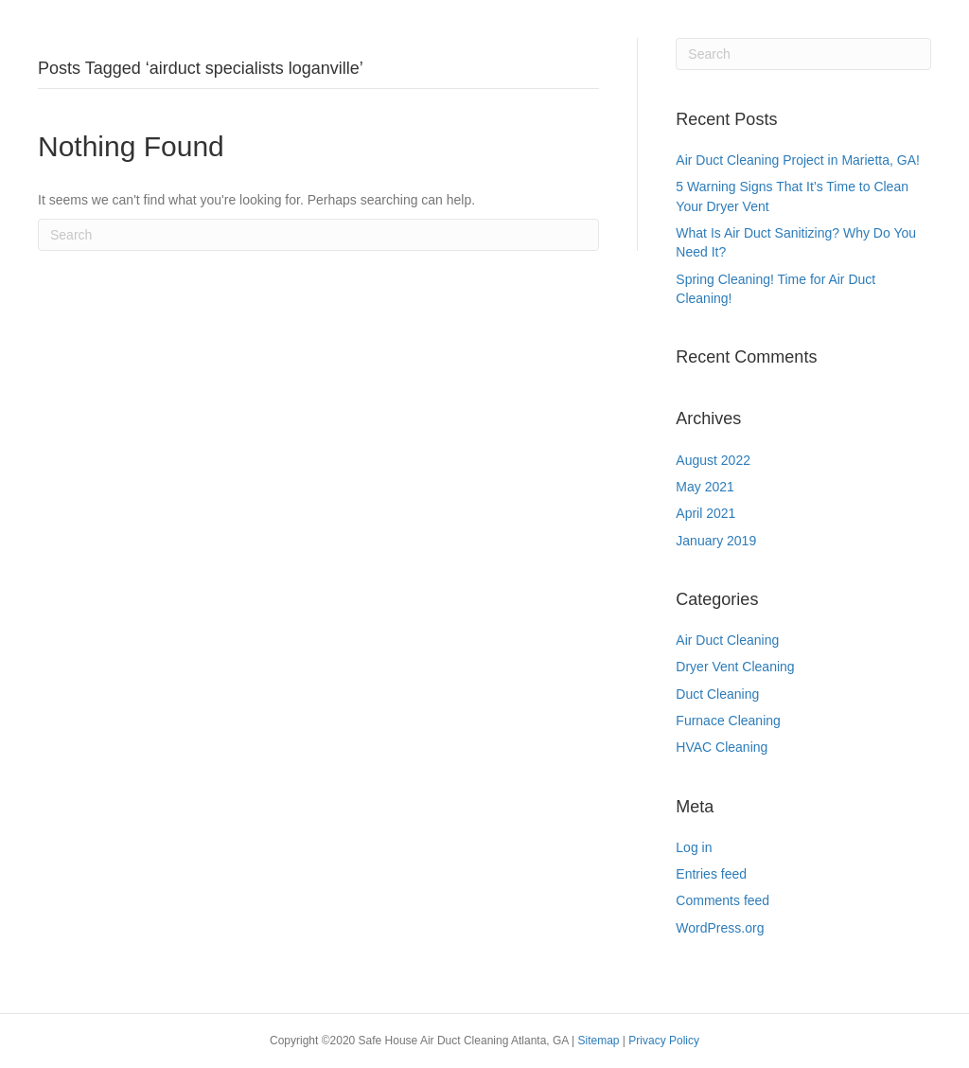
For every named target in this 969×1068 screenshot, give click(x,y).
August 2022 (713, 460)
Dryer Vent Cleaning (735, 666)
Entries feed (711, 873)
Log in (694, 847)
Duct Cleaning (717, 694)
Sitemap (599, 1040)
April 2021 (705, 513)
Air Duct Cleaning (727, 640)
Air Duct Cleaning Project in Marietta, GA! (798, 160)
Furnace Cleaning (728, 720)
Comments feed (722, 900)
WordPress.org (720, 927)
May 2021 (704, 486)
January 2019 (716, 540)
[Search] (318, 235)
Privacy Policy (663, 1040)
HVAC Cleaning (721, 747)
